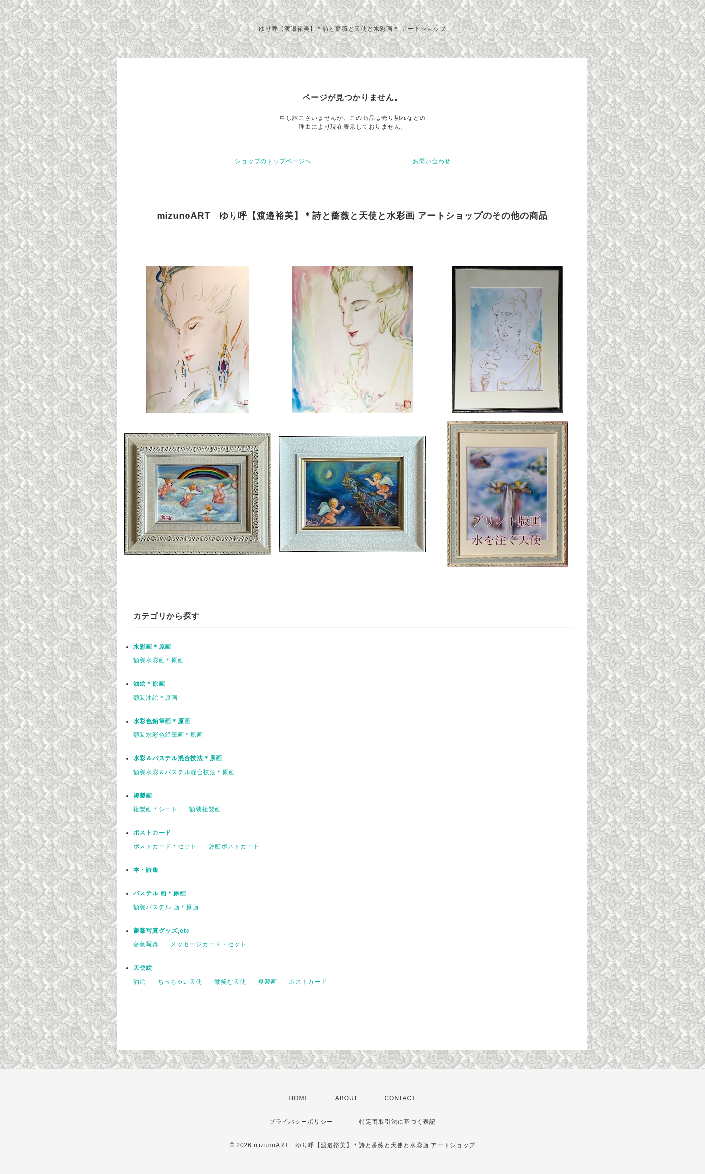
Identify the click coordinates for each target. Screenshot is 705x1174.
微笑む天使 (230, 981)
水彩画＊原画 (152, 646)
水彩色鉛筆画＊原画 (161, 721)
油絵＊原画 (149, 684)
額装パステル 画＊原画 (166, 907)
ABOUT (346, 1098)
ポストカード (152, 832)
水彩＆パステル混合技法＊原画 (177, 758)
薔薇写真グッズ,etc (161, 930)
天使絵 (142, 967)
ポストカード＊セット (165, 846)
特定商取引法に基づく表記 (397, 1121)
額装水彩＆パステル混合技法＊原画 (184, 772)
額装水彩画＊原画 (158, 660)
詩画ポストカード (234, 846)
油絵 (139, 981)
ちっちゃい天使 (180, 981)
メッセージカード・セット (208, 944)
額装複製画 (205, 809)
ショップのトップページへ (273, 161)
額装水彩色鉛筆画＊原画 (168, 734)
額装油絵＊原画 (155, 697)
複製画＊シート (155, 809)
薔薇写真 (146, 944)
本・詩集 (146, 870)
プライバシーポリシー (301, 1121)
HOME (298, 1098)
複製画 (142, 795)
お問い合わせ (432, 161)
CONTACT (400, 1098)
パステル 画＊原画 (159, 893)
